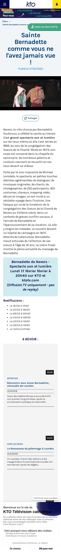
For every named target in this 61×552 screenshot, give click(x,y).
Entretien (12, 378)
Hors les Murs (15, 444)
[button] (30, 118)
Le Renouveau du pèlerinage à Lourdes (30, 448)
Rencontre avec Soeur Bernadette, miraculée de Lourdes (28, 384)
